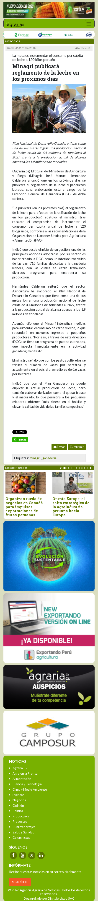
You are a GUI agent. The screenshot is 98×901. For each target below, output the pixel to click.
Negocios (19, 800)
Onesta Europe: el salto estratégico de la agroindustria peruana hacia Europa (70, 507)
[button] (64, 468)
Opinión (18, 805)
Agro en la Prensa (25, 773)
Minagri (35, 458)
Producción (21, 816)
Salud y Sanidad (23, 832)
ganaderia (49, 458)
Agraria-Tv (20, 768)
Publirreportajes (24, 827)
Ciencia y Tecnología (27, 784)
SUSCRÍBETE (20, 882)
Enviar (59, 447)
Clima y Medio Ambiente (30, 789)
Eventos (18, 795)
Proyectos (20, 821)
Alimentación (22, 779)
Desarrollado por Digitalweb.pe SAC (49, 898)
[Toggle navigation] (88, 23)
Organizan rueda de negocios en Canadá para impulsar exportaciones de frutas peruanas (24, 507)
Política (18, 811)
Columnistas (21, 837)
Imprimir (77, 447)
